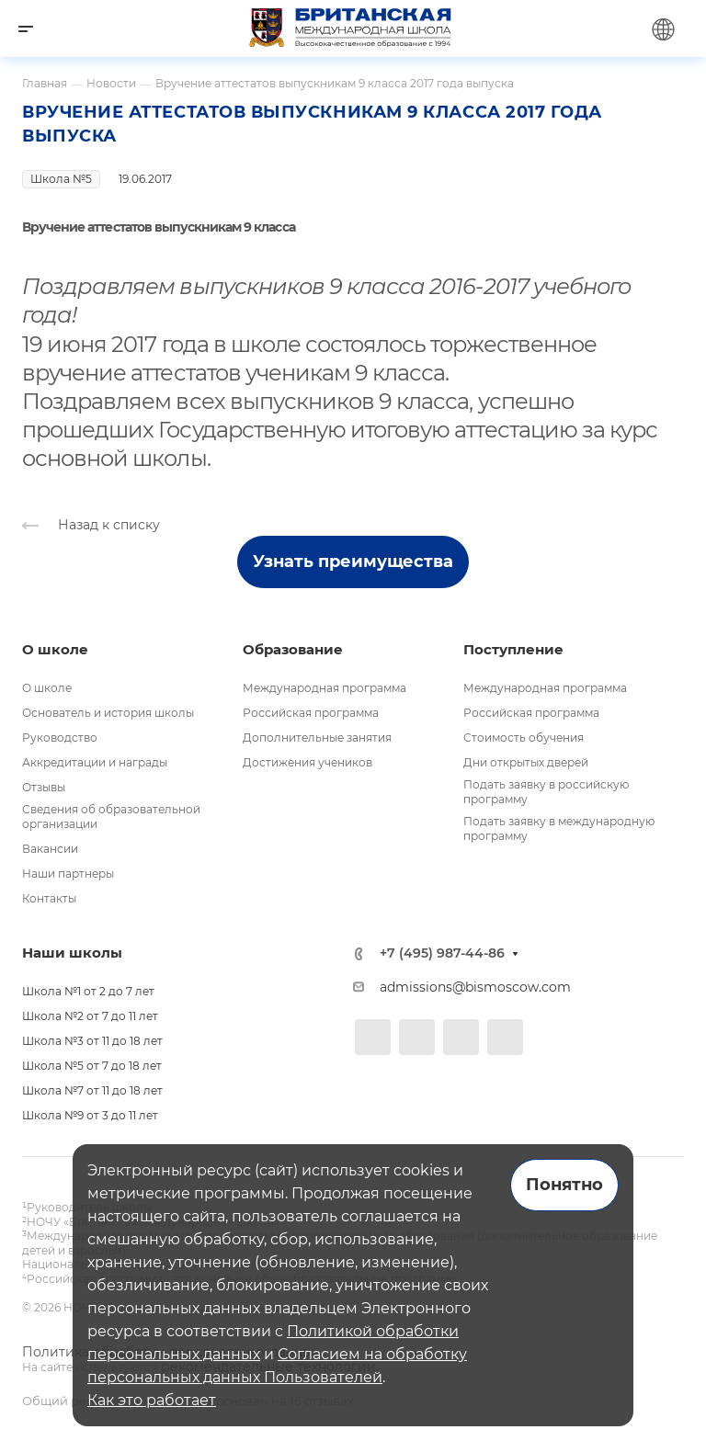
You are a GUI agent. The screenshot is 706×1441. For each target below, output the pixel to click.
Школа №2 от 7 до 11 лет (90, 1016)
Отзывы (43, 787)
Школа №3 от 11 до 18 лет (92, 1041)
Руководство (59, 737)
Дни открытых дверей (525, 762)
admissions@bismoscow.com (475, 987)
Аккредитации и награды (94, 762)
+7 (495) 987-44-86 (442, 953)
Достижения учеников (307, 762)
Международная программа (324, 688)
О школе (47, 688)
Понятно (564, 1184)
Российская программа (311, 713)
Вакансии (50, 849)
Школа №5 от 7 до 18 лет (92, 1065)
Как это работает (151, 1400)
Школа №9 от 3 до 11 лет (90, 1115)
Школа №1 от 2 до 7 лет (88, 991)
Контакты (49, 898)
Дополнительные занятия (317, 737)
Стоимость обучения (523, 737)
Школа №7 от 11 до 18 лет (92, 1090)
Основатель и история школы (108, 713)
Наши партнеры (68, 873)
